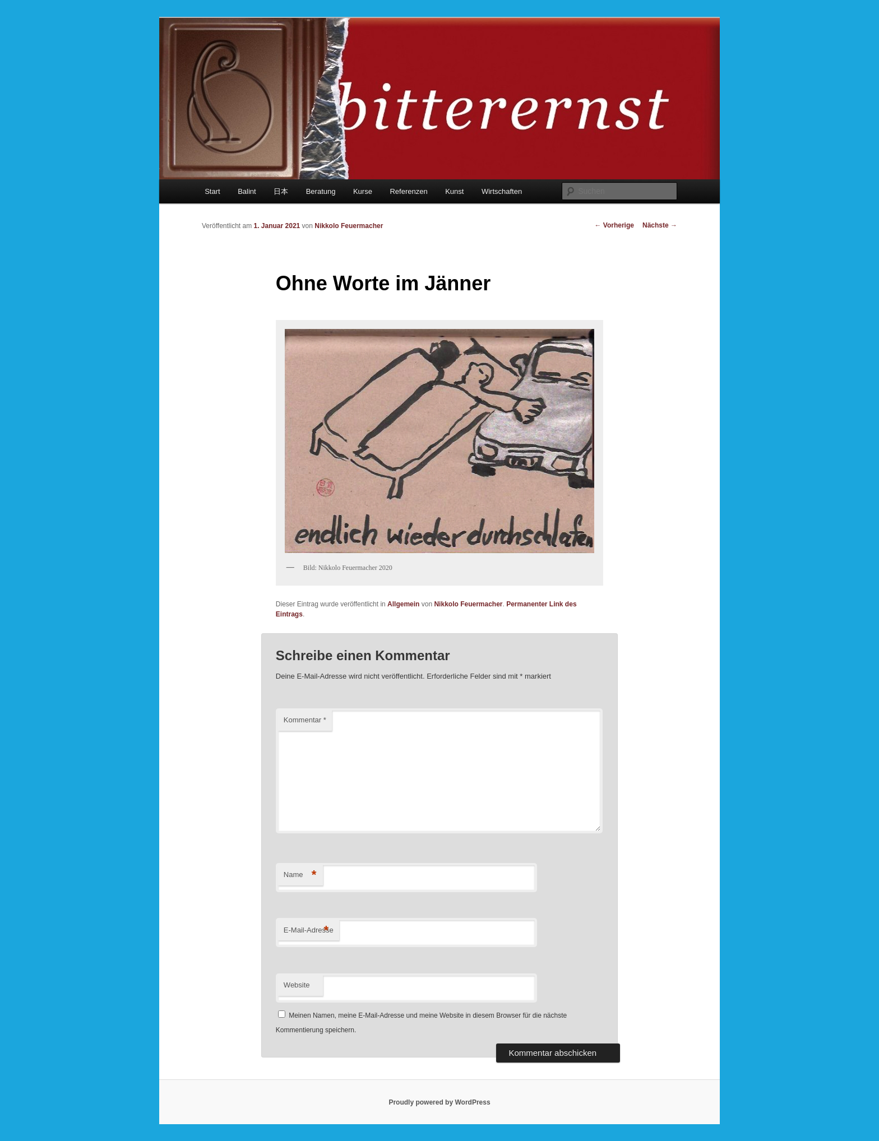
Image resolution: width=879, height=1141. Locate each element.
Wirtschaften (502, 191)
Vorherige (614, 225)
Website (297, 985)
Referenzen (408, 191)
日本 (281, 191)
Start (212, 191)
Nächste (659, 225)
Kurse (362, 191)
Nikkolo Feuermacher (348, 226)
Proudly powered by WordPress (439, 1102)
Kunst (454, 191)
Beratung (321, 191)
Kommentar (305, 720)
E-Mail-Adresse (309, 930)
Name (300, 875)
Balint (247, 191)
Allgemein (403, 604)
